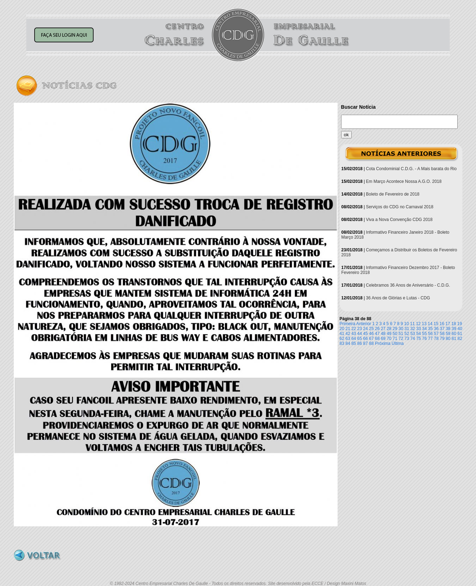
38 (448, 328)
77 (430, 338)
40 (460, 328)
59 (448, 333)
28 (389, 328)
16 (442, 323)
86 (359, 343)
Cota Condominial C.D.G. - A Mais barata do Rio (411, 168)
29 (395, 328)
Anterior (363, 323)
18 (453, 323)
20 (342, 328)
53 (412, 333)
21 (347, 328)
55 (424, 333)
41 (342, 333)
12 (418, 323)
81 (454, 338)
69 (383, 338)
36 (436, 328)
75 (418, 338)
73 (406, 338)
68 (377, 338)
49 (389, 333)
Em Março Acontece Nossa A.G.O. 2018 (403, 181)
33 (418, 328)
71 (395, 338)
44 (359, 333)
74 (412, 338)
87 (365, 343)
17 (447, 323)
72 (401, 338)
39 (454, 328)
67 (371, 338)
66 (365, 338)
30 (401, 328)
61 (460, 333)
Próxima (383, 343)
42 (347, 333)
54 (418, 333)
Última (398, 343)
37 (442, 328)
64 (353, 338)
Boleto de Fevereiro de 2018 (392, 194)
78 (436, 338)
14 (430, 323)
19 (459, 323)
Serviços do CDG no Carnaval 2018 (399, 206)
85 (353, 343)
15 (436, 323)
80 (448, 338)
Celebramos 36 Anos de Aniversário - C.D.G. (408, 285)
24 (365, 328)
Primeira (348, 323)
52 (406, 333)
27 (383, 328)
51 (401, 333)
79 (442, 338)
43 (353, 333)
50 (395, 333)
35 (430, 328)
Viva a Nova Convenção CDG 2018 (399, 219)
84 (347, 343)
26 (377, 328)
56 (430, 333)
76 (424, 338)
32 (412, 328)
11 (412, 323)
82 (460, 338)
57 (436, 333)
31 (406, 328)
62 (342, 338)
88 (371, 343)
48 (383, 333)
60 (454, 333)
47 (377, 333)
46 (371, 333)
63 (347, 338)
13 (424, 323)
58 (442, 333)
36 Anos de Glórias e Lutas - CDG (398, 297)
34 (424, 328)
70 (389, 338)
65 (359, 338)
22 (353, 328)
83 (342, 343)
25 (371, 328)
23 (359, 328)
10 (406, 323)
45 (365, 333)
